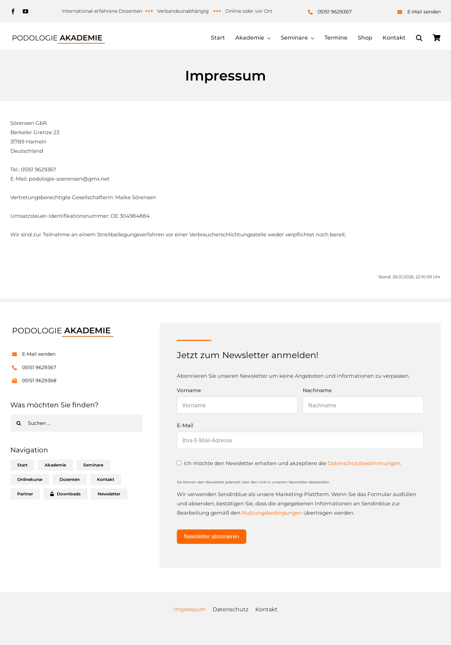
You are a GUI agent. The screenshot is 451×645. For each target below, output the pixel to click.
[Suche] (19, 423)
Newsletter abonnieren (211, 536)
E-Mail (185, 425)
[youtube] (25, 11)
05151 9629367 (335, 12)
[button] (419, 39)
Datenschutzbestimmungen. (364, 463)
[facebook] (13, 11)
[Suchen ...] (76, 423)
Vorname (189, 390)
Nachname (317, 390)
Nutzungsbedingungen (272, 512)
